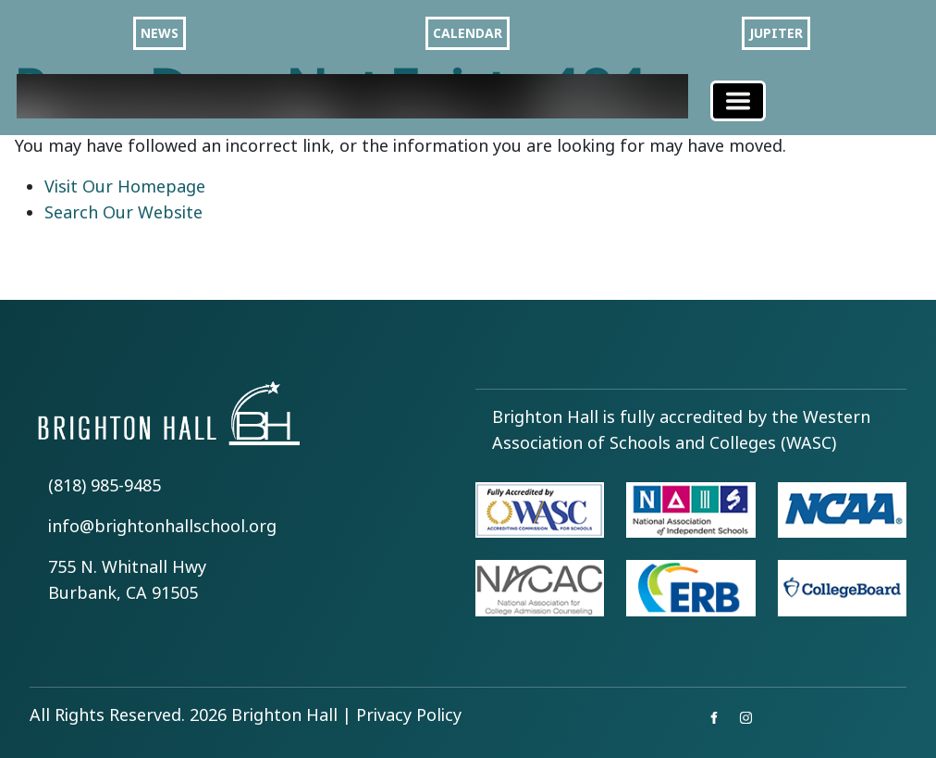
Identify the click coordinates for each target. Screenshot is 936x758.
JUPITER (776, 33)
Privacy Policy (409, 715)
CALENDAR (467, 33)
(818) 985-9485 (104, 486)
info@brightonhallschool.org (162, 527)
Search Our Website (123, 213)
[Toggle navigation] (738, 101)
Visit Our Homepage (124, 187)
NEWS (160, 33)
